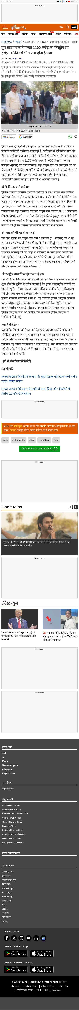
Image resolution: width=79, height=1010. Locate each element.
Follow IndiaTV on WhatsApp (39, 448)
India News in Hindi (11, 805)
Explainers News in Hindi (13, 834)
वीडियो (24, 34)
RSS (39, 990)
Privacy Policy (47, 986)
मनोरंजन (67, 34)
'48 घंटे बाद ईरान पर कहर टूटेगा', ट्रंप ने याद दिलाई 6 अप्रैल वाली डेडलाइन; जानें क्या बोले (18, 615)
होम (3, 34)
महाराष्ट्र (17, 42)
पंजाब (4, 904)
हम (3, 757)
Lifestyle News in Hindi (12, 842)
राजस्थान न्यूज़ (7, 896)
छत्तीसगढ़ (5, 913)
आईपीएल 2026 (46, 34)
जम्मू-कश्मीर (6, 917)
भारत (33, 34)
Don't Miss (11, 507)
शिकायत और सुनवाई (10, 765)
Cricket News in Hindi (12, 822)
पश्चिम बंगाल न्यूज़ (9, 880)
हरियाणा (5, 909)
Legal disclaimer (30, 986)
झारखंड (5, 921)
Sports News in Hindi (11, 818)
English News (8, 774)
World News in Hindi (11, 809)
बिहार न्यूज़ (6, 884)
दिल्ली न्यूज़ (6, 876)
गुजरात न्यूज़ (6, 900)
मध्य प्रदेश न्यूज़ (7, 888)
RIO (46, 990)
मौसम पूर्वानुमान (8, 789)
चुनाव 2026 (13, 34)
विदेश (58, 34)
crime (32, 440)
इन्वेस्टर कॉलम (7, 769)
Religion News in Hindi (12, 830)
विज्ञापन (5, 761)
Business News (9, 826)
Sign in (74, 1)
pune (5, 440)
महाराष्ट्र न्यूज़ (6, 892)
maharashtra (18, 440)
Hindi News (6, 42)
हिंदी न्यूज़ (18, 426)
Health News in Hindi (11, 838)
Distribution (57, 990)
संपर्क (4, 753)
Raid (56, 440)
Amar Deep (17, 58)
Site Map (15, 986)
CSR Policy (63, 986)
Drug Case (44, 440)
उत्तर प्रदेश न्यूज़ (8, 872)
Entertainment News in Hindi (15, 814)
